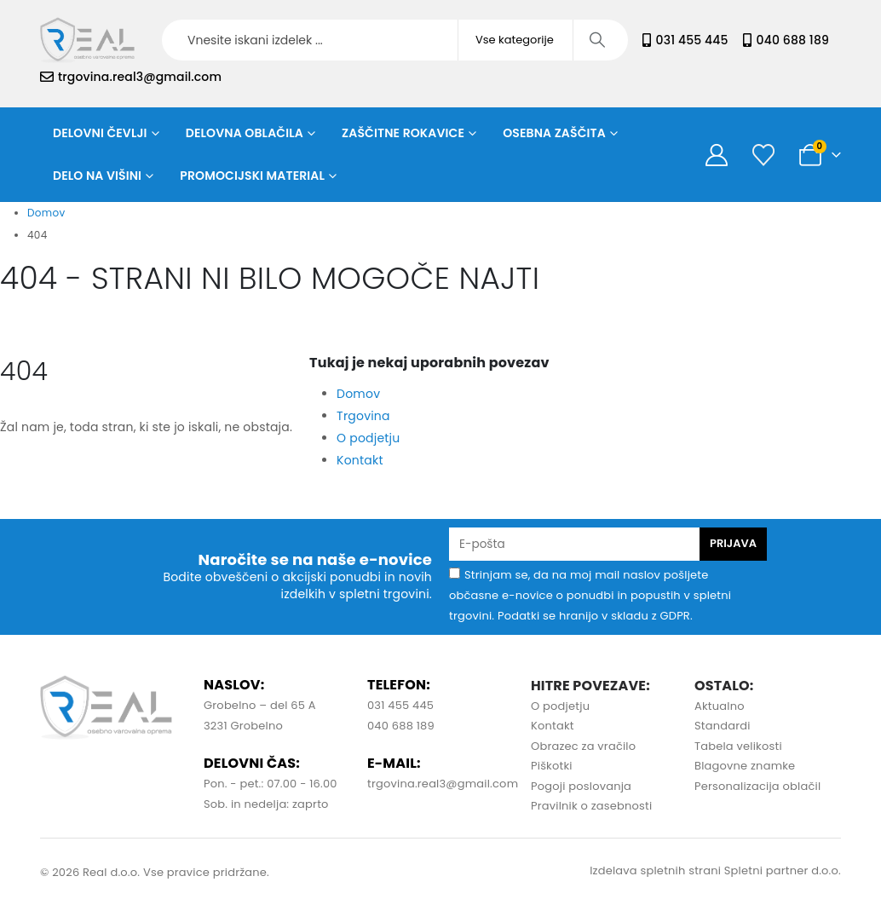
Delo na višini (97, 175)
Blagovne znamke (744, 766)
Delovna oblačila (244, 132)
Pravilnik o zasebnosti (591, 806)
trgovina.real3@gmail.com (140, 76)
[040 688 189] (747, 40)
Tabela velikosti (738, 746)
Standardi (722, 726)
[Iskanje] (599, 40)
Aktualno (719, 706)
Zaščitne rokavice (403, 132)
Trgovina (363, 415)
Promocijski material (252, 175)
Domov (358, 393)
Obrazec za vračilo (583, 746)
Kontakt (360, 460)
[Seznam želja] (763, 155)
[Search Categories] (515, 40)
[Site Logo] (87, 40)
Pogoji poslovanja (581, 786)
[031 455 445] (647, 40)
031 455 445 (692, 40)
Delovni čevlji (100, 132)
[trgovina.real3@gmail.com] (47, 77)
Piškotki (552, 766)
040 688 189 (793, 40)
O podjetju (368, 438)
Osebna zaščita (554, 132)
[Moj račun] (716, 155)
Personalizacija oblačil (757, 786)
